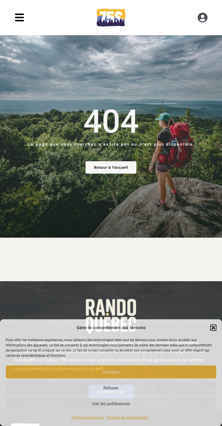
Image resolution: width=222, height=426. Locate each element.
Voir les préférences (111, 403)
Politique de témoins (87, 418)
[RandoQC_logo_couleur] (111, 11)
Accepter (110, 371)
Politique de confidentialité (127, 418)
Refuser (111, 387)
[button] (213, 328)
